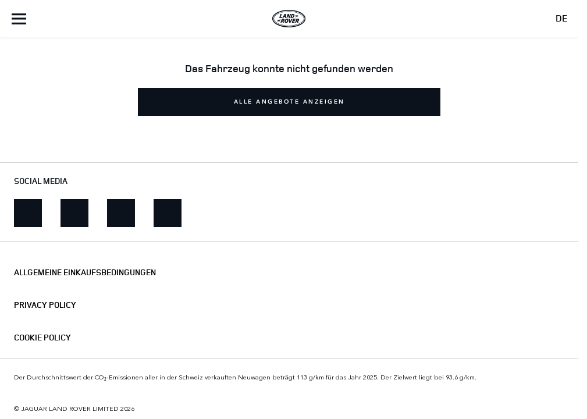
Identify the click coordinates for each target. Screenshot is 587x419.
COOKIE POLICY (42, 337)
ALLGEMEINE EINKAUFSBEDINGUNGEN (85, 272)
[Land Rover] (289, 18)
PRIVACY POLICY (45, 305)
